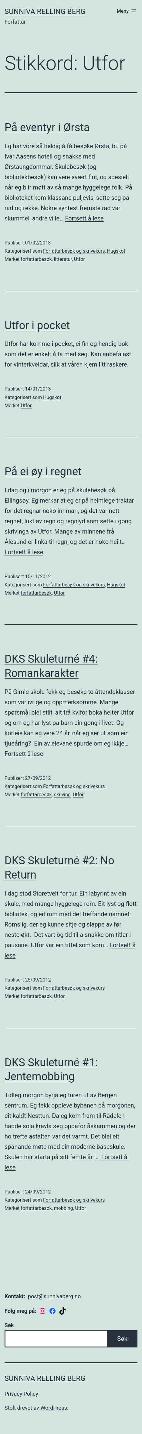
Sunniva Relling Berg (45, 11)
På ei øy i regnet (43, 471)
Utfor (79, 259)
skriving (62, 794)
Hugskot (116, 251)
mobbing (63, 1208)
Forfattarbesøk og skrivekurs (74, 251)
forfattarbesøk (36, 259)
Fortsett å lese (84, 218)
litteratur (63, 259)
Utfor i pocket (37, 325)
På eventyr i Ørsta (47, 127)
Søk (9, 1325)
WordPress (53, 1408)
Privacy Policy (21, 1394)
